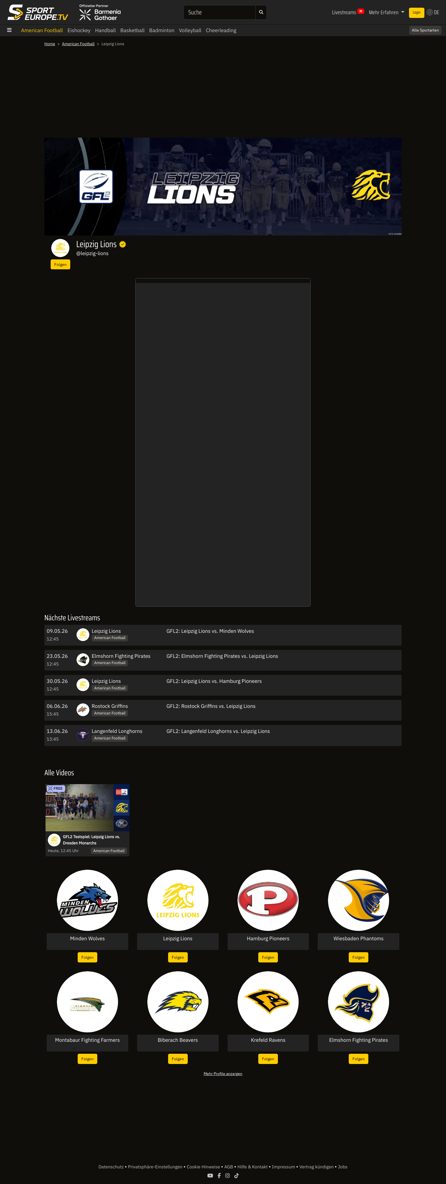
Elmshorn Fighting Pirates (121, 656)
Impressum (284, 1167)
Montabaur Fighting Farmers (87, 1040)
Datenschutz (111, 1167)
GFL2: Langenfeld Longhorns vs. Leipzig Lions (218, 731)
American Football (42, 30)
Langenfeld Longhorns (117, 731)
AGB (229, 1167)
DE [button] (433, 12)
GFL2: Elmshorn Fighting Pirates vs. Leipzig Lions (222, 656)
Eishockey (78, 30)
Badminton (161, 30)
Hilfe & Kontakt (253, 1167)
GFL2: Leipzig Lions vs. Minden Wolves (210, 631)
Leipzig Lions (106, 631)
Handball (105, 30)
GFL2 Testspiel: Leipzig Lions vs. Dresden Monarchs (91, 840)
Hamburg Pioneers (268, 938)
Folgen (60, 264)
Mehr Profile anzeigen (223, 1073)
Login (417, 12)
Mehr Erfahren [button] (384, 12)
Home (49, 43)
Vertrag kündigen (317, 1167)
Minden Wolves (87, 938)
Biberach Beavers (178, 1040)
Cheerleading (221, 30)
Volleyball (190, 30)
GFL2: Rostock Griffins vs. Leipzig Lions (210, 706)
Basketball (132, 30)
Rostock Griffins (110, 706)
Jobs (343, 1167)
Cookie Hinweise (204, 1167)
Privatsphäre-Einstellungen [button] (155, 1167)
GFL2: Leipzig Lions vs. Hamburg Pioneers (214, 681)
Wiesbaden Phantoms (359, 938)
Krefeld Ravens (268, 1040)
